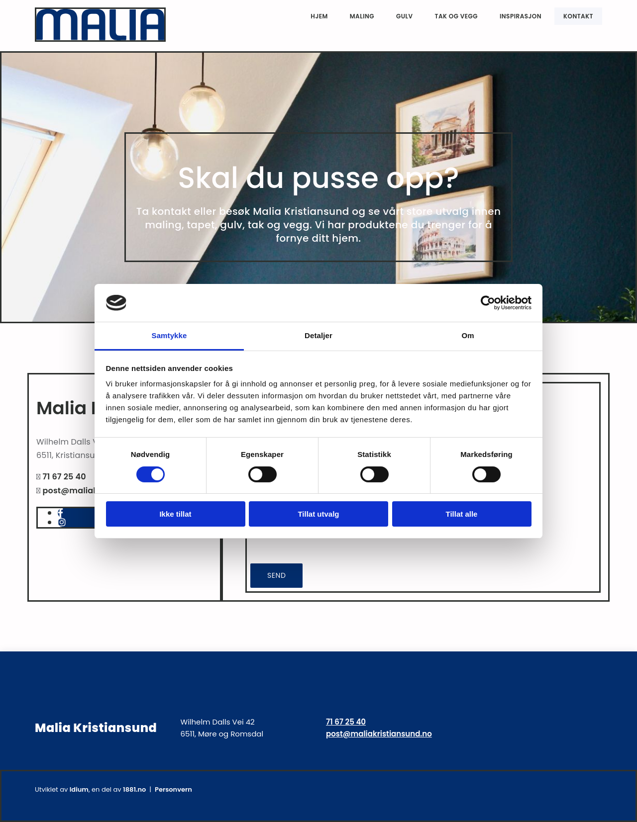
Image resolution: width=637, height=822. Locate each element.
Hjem (319, 16)
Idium (79, 789)
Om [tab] (467, 335)
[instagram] (62, 522)
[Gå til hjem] (100, 39)
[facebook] (60, 513)
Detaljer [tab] (318, 335)
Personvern (173, 789)
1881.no (134, 789)
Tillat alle (462, 514)
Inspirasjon (520, 16)
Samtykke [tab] (169, 335)
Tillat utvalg (318, 514)
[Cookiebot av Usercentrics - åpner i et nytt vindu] (487, 302)
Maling (362, 16)
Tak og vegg (456, 16)
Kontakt (578, 16)
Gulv (404, 16)
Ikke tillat (175, 514)
